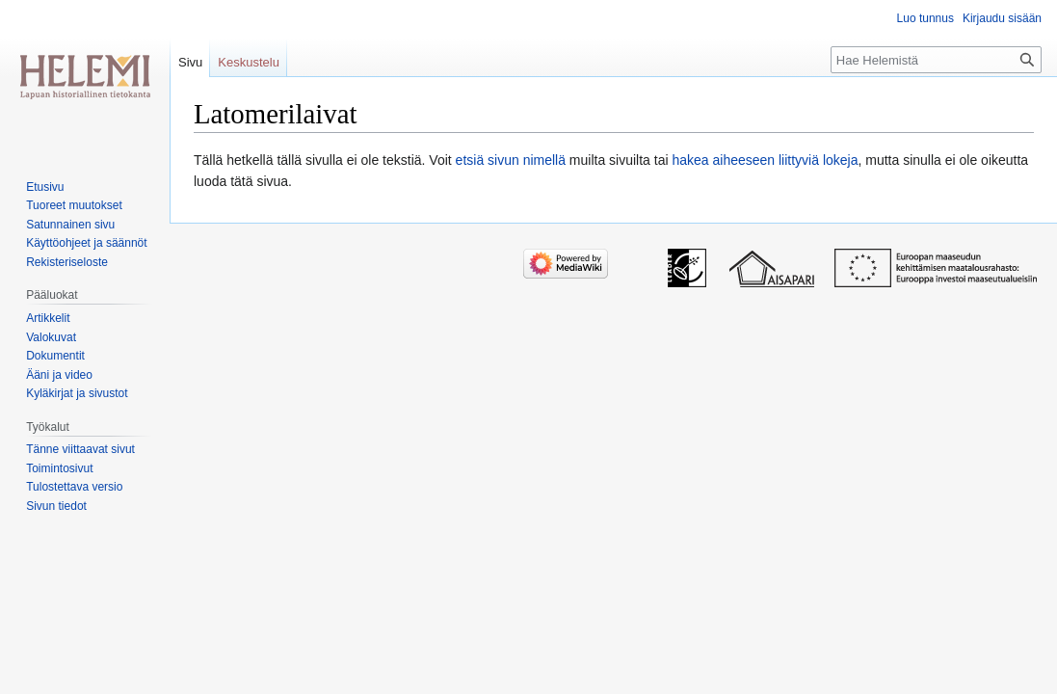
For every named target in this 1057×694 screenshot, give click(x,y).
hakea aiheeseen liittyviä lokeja (765, 160)
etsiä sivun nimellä (511, 160)
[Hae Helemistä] (936, 59)
